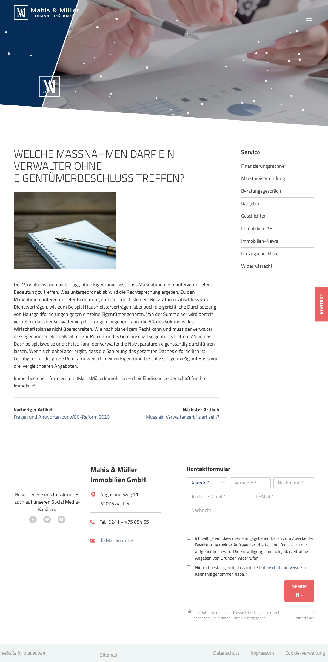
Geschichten (254, 216)
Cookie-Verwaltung (305, 653)
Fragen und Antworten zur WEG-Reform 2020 (62, 417)
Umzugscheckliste (260, 254)
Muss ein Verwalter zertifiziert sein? (182, 417)
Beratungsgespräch (261, 191)
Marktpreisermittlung (263, 178)
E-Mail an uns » (117, 540)
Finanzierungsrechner (263, 166)
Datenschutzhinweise (279, 567)
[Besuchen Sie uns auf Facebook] (33, 519)
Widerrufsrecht (256, 266)
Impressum (262, 653)
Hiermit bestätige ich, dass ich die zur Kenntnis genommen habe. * (246, 570)
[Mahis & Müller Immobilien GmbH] (46, 12)
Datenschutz (226, 653)
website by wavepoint (22, 653)
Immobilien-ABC (258, 229)
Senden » (299, 591)
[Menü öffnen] (308, 20)
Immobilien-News (259, 241)
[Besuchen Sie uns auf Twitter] (47, 519)
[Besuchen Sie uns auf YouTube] (61, 519)
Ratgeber (250, 204)
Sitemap (108, 654)
